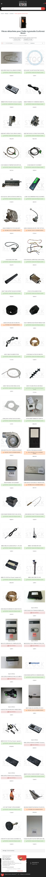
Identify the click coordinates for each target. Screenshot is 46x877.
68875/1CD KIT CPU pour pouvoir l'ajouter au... (11, 741)
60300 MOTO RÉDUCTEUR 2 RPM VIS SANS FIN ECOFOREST (11, 133)
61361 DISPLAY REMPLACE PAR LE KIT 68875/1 (11, 676)
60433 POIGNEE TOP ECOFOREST (11, 482)
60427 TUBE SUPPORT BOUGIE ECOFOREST (11, 291)
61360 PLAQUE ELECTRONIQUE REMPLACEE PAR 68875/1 (34, 610)
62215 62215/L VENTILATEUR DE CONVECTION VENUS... (11, 196)
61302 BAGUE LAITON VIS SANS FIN (34, 354)
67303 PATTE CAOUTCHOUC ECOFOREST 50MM (11, 838)
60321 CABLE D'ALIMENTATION (11, 354)
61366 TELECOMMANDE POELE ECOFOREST (34, 196)
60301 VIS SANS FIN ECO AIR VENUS (34, 386)
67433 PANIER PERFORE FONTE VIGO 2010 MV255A (11, 514)
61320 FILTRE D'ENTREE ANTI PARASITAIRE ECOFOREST (11, 709)
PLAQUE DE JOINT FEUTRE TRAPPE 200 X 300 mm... (34, 838)
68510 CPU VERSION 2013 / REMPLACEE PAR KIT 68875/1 (11, 643)
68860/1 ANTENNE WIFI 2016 (34, 545)
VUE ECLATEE (17, 39)
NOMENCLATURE (28, 39)
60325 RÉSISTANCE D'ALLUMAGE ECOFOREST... (11, 70)
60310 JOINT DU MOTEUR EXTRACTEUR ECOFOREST (34, 70)
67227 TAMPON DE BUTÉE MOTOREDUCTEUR (34, 322)
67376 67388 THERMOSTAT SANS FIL (34, 418)
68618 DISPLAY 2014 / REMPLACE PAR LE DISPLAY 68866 (34, 643)
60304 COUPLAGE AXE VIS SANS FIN (12, 322)
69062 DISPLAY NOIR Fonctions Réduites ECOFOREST (11, 775)
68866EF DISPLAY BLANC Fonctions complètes (11, 101)
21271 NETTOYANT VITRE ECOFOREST (11, 807)
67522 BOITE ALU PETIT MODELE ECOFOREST (11, 450)
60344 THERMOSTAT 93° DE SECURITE (11, 228)
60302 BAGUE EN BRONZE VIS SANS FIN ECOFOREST (11, 609)
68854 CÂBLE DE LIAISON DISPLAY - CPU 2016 (11, 545)
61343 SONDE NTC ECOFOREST (34, 165)
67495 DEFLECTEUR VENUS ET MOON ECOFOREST (34, 482)
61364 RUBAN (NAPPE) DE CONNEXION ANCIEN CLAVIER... (34, 675)
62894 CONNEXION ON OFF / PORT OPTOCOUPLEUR (34, 228)
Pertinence (36, 43)
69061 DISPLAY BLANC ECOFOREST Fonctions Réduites (34, 742)
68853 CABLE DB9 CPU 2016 (34, 577)
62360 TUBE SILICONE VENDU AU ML (11, 386)
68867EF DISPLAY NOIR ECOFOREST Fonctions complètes (34, 774)
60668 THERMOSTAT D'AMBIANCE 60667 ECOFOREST (34, 101)
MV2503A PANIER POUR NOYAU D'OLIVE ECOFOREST (34, 807)
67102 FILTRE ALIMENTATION (34, 291)
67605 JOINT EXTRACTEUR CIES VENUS (11, 418)
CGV (18, 874)
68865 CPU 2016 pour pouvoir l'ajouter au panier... (11, 577)
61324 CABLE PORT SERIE (11, 259)
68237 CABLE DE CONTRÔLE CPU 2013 (34, 708)
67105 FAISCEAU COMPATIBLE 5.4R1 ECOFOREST (34, 259)
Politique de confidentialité (25, 874)
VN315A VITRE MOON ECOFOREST (34, 450)
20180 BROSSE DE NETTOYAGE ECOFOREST (34, 514)
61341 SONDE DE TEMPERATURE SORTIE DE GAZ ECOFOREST (11, 165)
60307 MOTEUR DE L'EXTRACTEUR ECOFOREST (34, 133)
